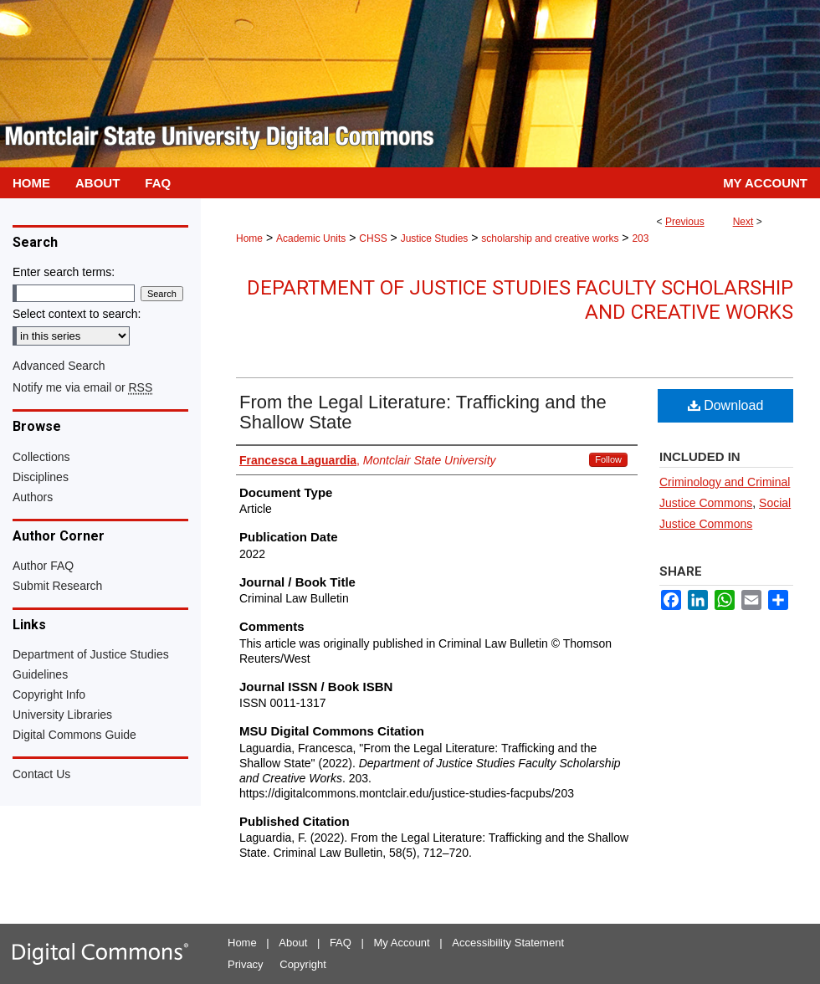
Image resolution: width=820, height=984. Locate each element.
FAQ (340, 942)
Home (249, 238)
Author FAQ (43, 565)
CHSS (373, 238)
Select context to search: (77, 313)
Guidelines (40, 674)
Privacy (246, 964)
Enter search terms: (64, 272)
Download (726, 405)
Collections (41, 457)
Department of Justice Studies (91, 654)
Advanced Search (59, 365)
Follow (608, 459)
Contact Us (41, 774)
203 (640, 238)
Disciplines (41, 477)
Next (743, 222)
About (293, 942)
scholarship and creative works (549, 238)
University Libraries (62, 714)
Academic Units (311, 238)
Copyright (302, 964)
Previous (685, 222)
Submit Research (57, 585)
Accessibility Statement (508, 942)
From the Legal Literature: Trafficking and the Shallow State (423, 412)
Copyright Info (49, 694)
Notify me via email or (82, 387)
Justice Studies (435, 238)
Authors (33, 497)
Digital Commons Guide (74, 734)
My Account (402, 942)
